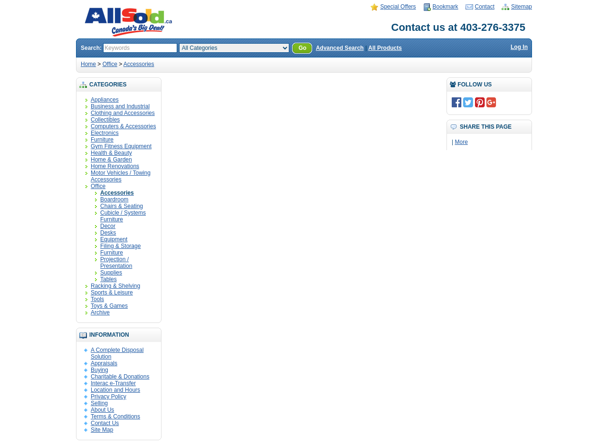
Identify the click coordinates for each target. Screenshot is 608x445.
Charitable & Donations (120, 376)
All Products (385, 48)
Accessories (139, 64)
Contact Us (105, 423)
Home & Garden (111, 159)
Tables (108, 279)
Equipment (113, 239)
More (461, 142)
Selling (99, 403)
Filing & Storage (120, 246)
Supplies (111, 272)
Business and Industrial (120, 106)
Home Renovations (115, 166)
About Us (102, 410)
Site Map (102, 429)
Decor (107, 226)
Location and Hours (115, 390)
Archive (100, 312)
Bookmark (445, 6)
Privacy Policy (108, 396)
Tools (97, 299)
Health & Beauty (111, 153)
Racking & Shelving (115, 286)
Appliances (105, 99)
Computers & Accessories (123, 126)
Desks (108, 232)
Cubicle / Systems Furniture (123, 216)
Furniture (102, 139)
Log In (519, 47)
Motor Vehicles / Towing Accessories (121, 176)
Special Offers (398, 6)
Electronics (105, 133)
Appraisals (104, 363)
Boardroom (114, 199)
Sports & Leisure (112, 292)
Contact (484, 6)
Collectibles (105, 119)
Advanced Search (340, 48)
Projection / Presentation (116, 262)
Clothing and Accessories (123, 113)
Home (88, 64)
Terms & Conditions (115, 416)
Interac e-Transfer (113, 383)
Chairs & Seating (121, 206)
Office (110, 64)
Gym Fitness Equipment (121, 146)
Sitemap (521, 6)
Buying (99, 370)
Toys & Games (109, 306)
